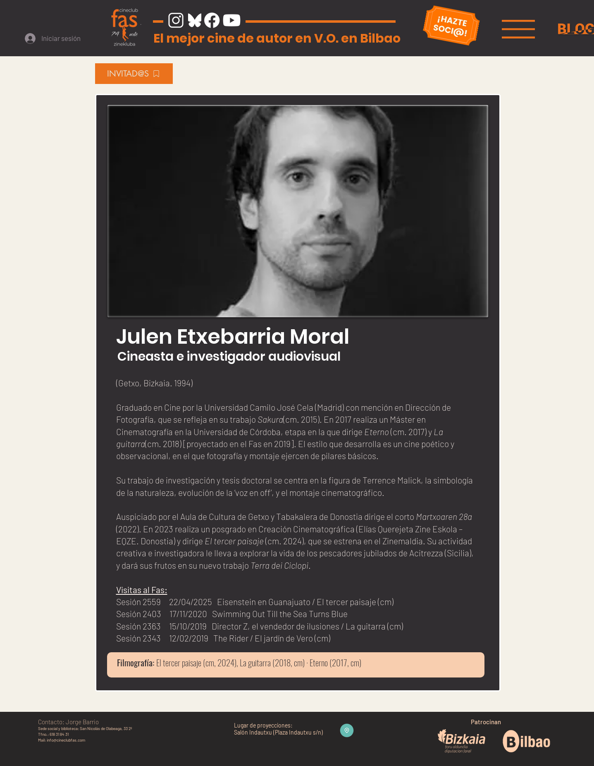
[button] (518, 29)
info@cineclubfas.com (66, 739)
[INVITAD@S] (134, 73)
